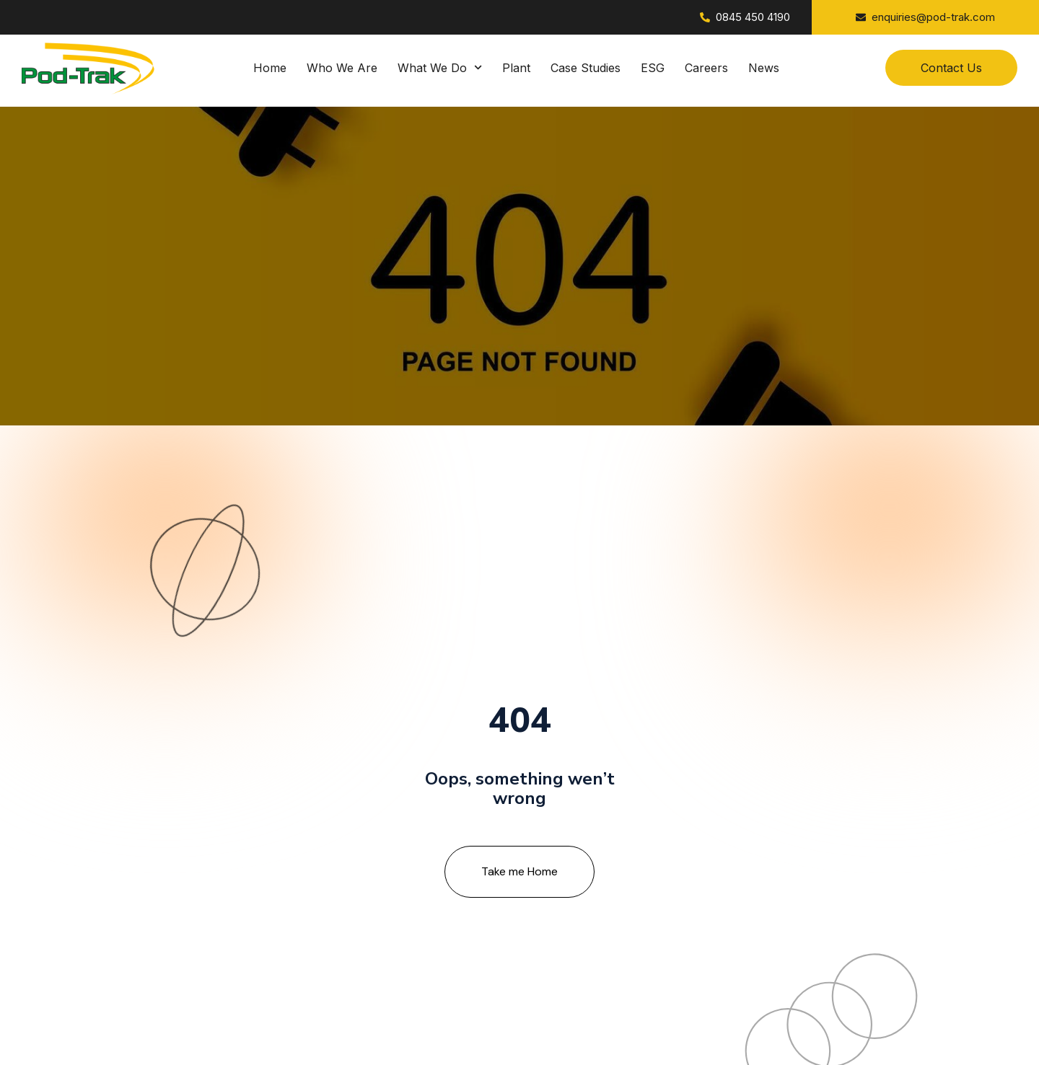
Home (269, 68)
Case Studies (586, 68)
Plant (516, 68)
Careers (706, 68)
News (763, 68)
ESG (653, 68)
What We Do (440, 68)
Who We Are (342, 68)
